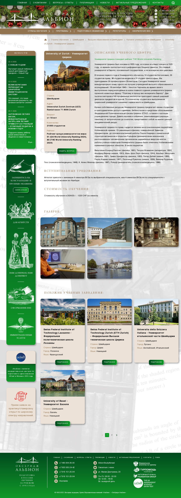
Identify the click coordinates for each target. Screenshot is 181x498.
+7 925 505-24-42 (166, 14)
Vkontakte (63, 481)
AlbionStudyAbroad (106, 463)
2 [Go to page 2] (111, 435)
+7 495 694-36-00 (166, 11)
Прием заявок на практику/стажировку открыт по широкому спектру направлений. (20, 410)
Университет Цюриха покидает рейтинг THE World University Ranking (128, 59)
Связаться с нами (167, 23)
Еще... (30, 142)
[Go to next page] (117, 435)
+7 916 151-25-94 (166, 17)
